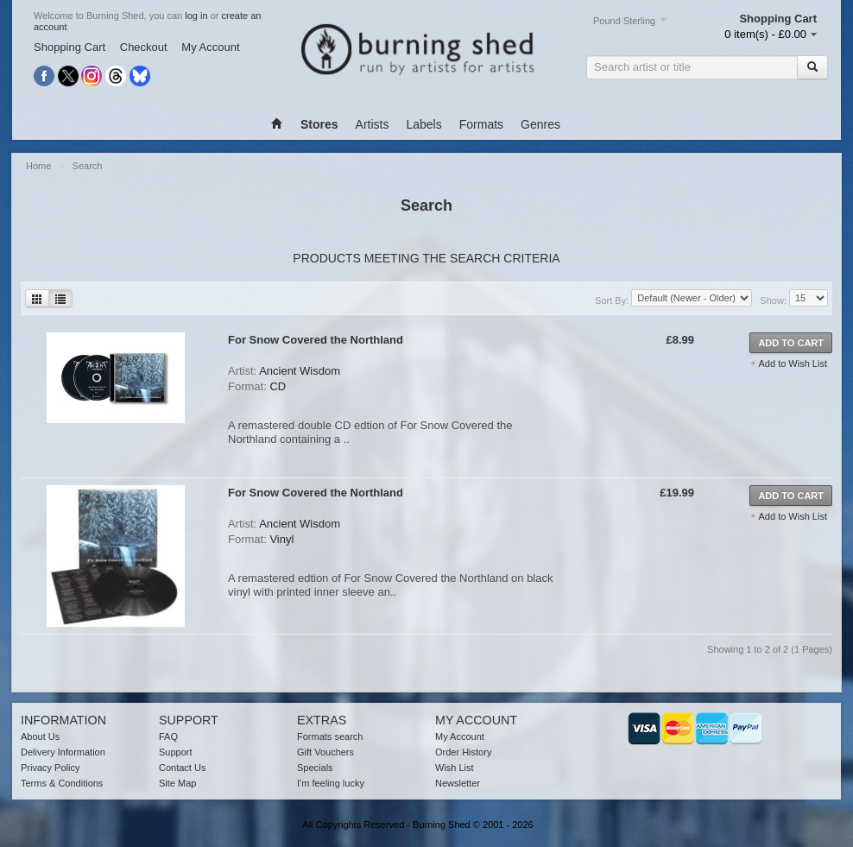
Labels (423, 124)
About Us (40, 736)
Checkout (143, 47)
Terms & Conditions (62, 783)
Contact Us (182, 767)
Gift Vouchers (325, 752)
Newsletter (457, 783)
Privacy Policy (50, 767)
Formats (481, 124)
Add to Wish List (793, 363)
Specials (315, 767)
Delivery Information (63, 752)
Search (88, 166)
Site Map (177, 783)
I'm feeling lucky (330, 783)
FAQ (168, 736)
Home (40, 166)
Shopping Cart (69, 47)
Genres (540, 124)
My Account (210, 47)
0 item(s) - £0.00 (765, 34)
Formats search (330, 736)
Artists (372, 124)
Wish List (454, 767)
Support (176, 752)
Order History (463, 752)
